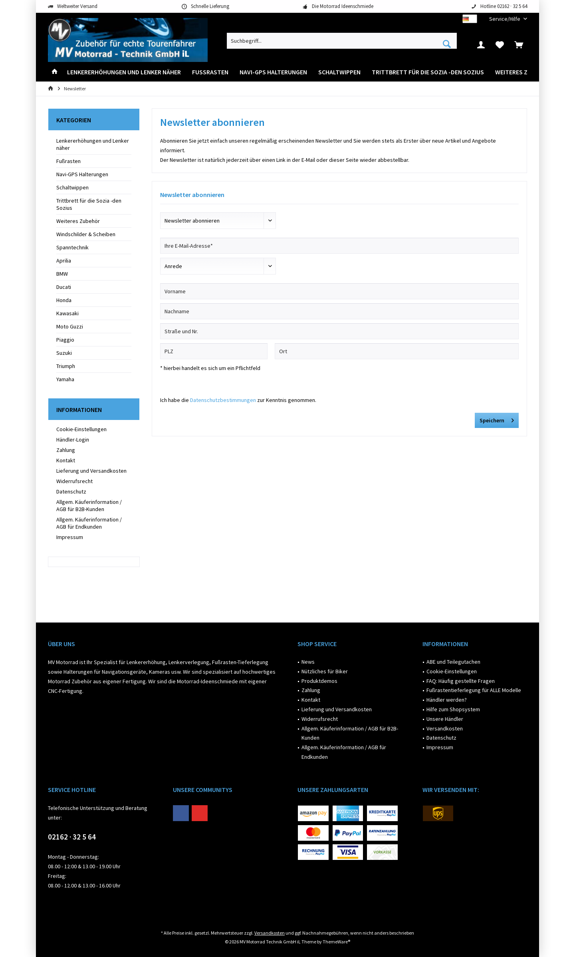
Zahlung (65, 450)
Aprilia (63, 260)
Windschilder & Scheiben (85, 234)
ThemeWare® (336, 942)
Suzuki (64, 352)
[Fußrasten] (210, 72)
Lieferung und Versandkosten (91, 470)
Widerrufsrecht (74, 481)
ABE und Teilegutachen (453, 661)
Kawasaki (67, 313)
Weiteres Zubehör (78, 221)
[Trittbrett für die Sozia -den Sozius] (428, 72)
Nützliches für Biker (324, 671)
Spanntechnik (72, 247)
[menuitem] (505, 19)
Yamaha (65, 379)
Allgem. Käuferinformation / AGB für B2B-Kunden (89, 505)
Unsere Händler (444, 718)
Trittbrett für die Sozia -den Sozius (88, 204)
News (308, 661)
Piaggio (65, 339)
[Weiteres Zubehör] (523, 72)
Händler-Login (72, 439)
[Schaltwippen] (339, 72)
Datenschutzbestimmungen (223, 400)
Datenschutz (71, 491)
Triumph (65, 366)
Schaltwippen (72, 187)
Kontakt (65, 460)
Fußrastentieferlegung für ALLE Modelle (473, 690)
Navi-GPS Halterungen (82, 174)
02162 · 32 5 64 (72, 837)
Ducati (63, 286)
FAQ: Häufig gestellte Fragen (460, 680)
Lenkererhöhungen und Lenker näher (92, 144)
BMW (62, 273)
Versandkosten (444, 728)
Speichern (497, 419)
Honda (63, 300)
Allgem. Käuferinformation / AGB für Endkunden (89, 523)
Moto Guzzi (69, 326)
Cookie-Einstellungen (81, 429)
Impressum (69, 537)
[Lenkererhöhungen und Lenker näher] (123, 72)
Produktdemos (319, 680)
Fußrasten (68, 161)
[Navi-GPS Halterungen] (273, 72)
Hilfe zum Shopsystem (453, 709)
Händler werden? (446, 699)
